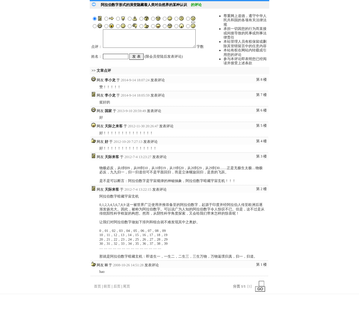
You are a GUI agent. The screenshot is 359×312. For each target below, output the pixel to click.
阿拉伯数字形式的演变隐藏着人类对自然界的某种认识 (144, 5)
